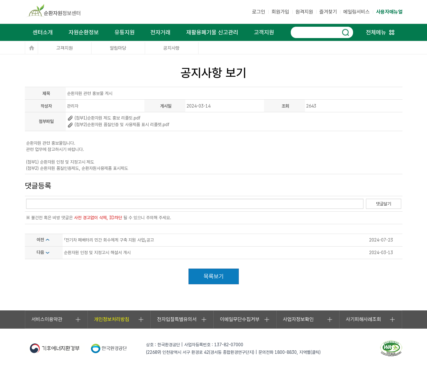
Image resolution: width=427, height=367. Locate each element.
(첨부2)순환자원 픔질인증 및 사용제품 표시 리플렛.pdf (118, 124)
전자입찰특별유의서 (182, 319)
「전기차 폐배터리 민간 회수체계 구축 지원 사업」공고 (109, 239)
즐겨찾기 (328, 12)
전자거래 (160, 32)
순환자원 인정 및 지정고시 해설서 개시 (97, 252)
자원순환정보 (84, 32)
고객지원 (264, 32)
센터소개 (43, 32)
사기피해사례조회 (371, 319)
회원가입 (280, 12)
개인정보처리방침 (119, 319)
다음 (44, 252)
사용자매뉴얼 (389, 12)
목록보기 (214, 276)
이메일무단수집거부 (245, 319)
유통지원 (125, 32)
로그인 (258, 12)
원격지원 (304, 12)
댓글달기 (383, 203)
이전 (44, 239)
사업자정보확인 (308, 319)
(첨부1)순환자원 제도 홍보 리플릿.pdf (104, 117)
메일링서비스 (356, 12)
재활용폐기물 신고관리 (212, 32)
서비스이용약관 (56, 319)
